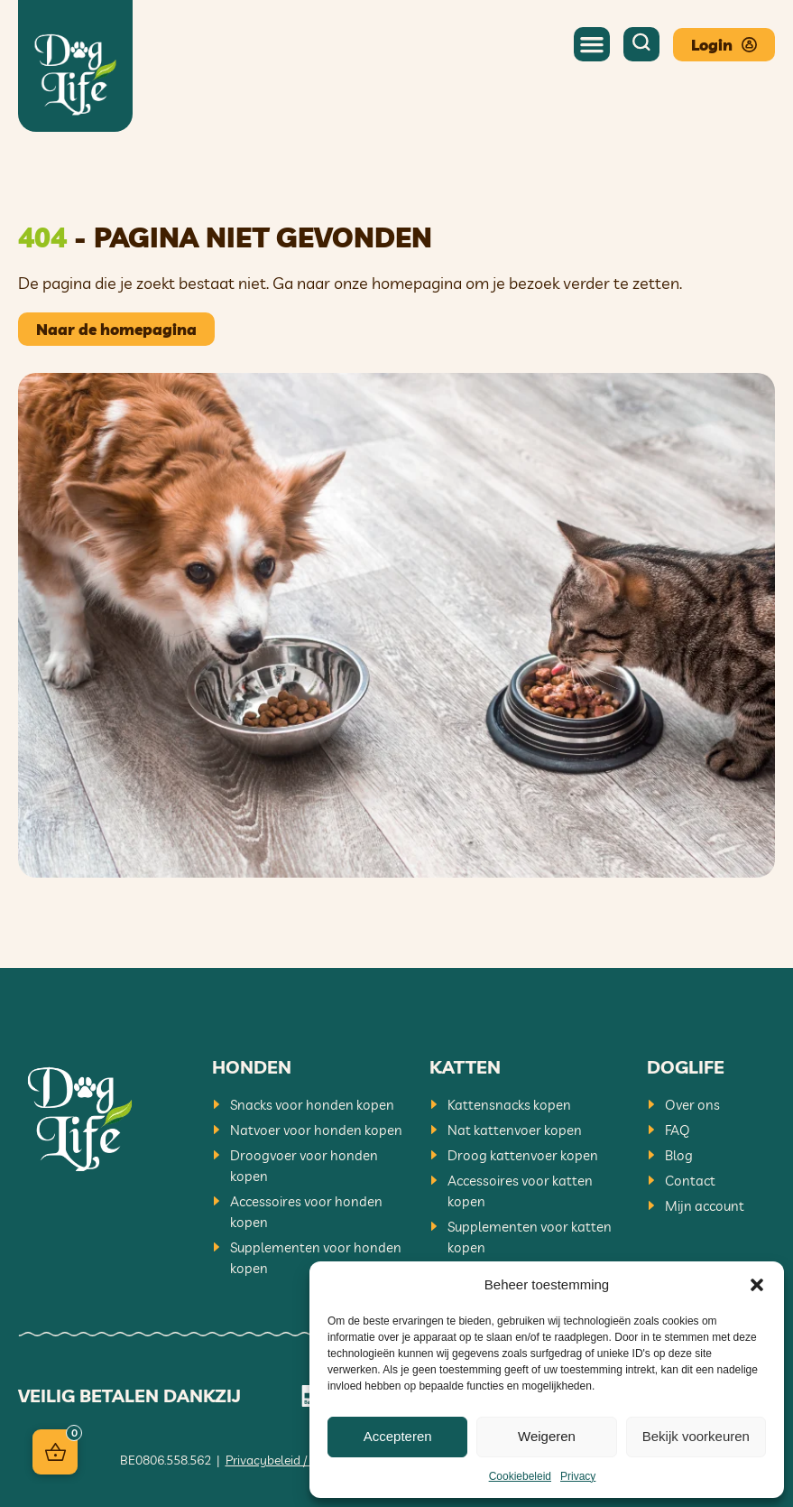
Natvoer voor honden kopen (316, 1130)
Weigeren (547, 1436)
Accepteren (398, 1436)
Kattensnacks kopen (509, 1104)
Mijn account (704, 1205)
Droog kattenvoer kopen (522, 1155)
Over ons (692, 1104)
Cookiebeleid (520, 1476)
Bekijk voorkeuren (696, 1436)
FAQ (677, 1130)
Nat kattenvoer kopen (514, 1130)
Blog (679, 1155)
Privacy (577, 1476)
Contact (690, 1180)
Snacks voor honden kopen (312, 1104)
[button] (757, 1285)
